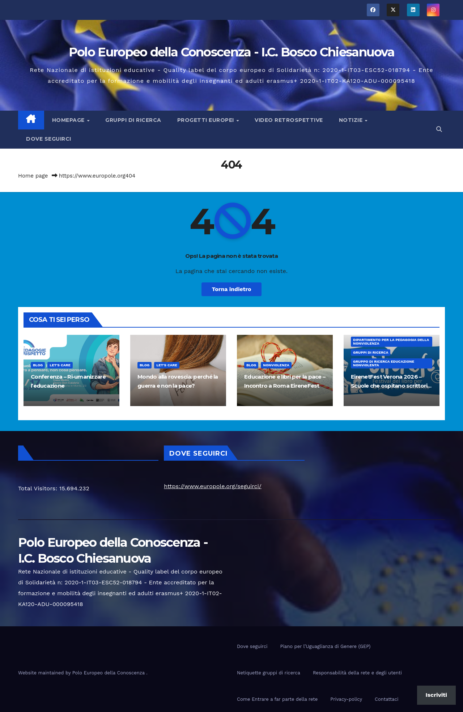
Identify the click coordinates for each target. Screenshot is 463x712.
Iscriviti (436, 694)
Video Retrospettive (289, 120)
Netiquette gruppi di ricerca (268, 672)
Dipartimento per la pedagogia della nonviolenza (391, 341)
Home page (33, 175)
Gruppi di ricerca (133, 120)
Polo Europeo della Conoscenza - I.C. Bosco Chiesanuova (231, 52)
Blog (38, 365)
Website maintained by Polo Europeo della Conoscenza (82, 672)
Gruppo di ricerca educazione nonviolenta (383, 363)
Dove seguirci (48, 139)
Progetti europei (206, 120)
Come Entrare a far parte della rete (277, 699)
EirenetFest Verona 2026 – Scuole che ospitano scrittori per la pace (389, 385)
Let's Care (60, 365)
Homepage (69, 120)
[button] (439, 129)
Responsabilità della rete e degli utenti (357, 672)
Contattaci (386, 699)
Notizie (351, 120)
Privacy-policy (346, 699)
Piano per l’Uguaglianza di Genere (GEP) (325, 646)
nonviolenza (276, 365)
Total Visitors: (38, 488)
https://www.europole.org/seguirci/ (212, 486)
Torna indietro (232, 289)
